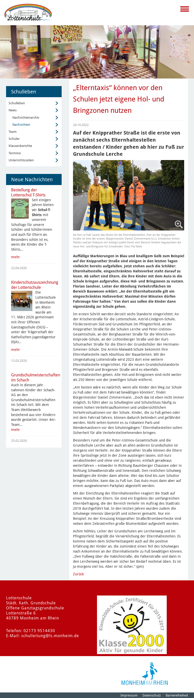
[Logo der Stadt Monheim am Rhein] (145, 673)
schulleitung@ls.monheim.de (50, 635)
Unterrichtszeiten (21, 160)
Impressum (129, 695)
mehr (15, 257)
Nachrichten (21, 124)
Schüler (14, 139)
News (13, 110)
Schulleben (17, 103)
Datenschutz (151, 695)
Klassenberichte (20, 146)
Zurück (78, 574)
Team (13, 132)
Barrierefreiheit (177, 695)
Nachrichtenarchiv (25, 117)
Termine (15, 153)
